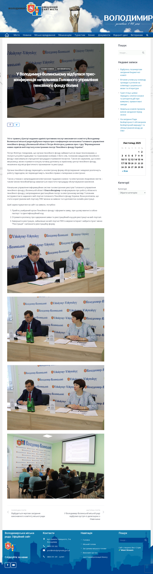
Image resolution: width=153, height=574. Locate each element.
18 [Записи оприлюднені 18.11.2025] (125, 163)
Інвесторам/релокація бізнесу (95, 557)
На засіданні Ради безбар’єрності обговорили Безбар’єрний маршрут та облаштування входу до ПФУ (133, 125)
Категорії (122, 189)
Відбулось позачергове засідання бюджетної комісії (131, 72)
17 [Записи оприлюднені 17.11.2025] (122, 163)
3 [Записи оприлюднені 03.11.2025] (122, 155)
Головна (86, 540)
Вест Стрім (136, 547)
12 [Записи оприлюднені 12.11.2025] (129, 159)
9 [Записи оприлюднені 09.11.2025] (141, 155)
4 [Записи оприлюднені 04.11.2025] (125, 155)
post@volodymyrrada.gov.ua (58, 550)
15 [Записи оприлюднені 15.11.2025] (139, 159)
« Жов (125, 171)
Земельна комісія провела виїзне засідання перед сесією (132, 112)
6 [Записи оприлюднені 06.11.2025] (132, 155)
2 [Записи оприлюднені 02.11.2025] (141, 151)
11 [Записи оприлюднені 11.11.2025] (125, 159)
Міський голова (89, 544)
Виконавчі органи (90, 553)
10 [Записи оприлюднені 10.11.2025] (122, 159)
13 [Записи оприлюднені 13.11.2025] (132, 159)
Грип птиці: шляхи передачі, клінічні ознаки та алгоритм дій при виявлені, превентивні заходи (132, 99)
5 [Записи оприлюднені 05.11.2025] (129, 155)
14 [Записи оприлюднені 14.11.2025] (135, 159)
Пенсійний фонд (64, 69)
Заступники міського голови (94, 548)
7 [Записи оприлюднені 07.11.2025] (135, 155)
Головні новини (47, 69)
